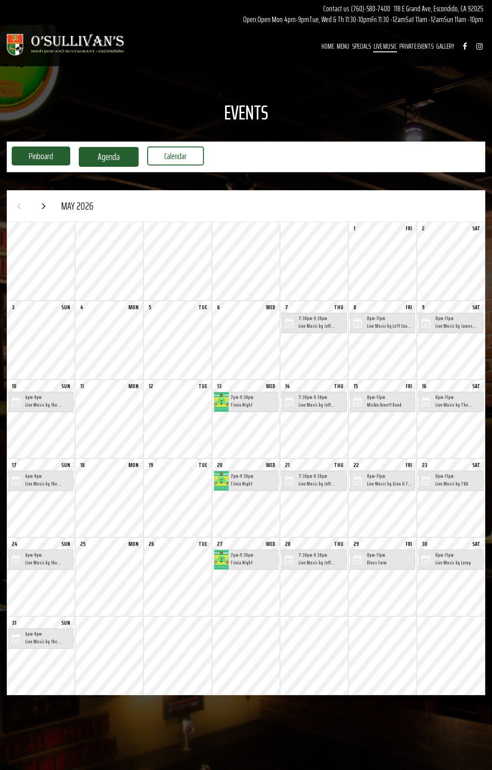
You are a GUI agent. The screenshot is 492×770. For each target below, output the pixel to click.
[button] (314, 326)
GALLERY (444, 47)
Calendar (175, 156)
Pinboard (34, 156)
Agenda (104, 156)
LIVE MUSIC (383, 47)
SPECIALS (360, 47)
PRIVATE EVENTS (415, 47)
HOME (326, 47)
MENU (341, 47)
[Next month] (47, 207)
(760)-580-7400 (370, 8)
